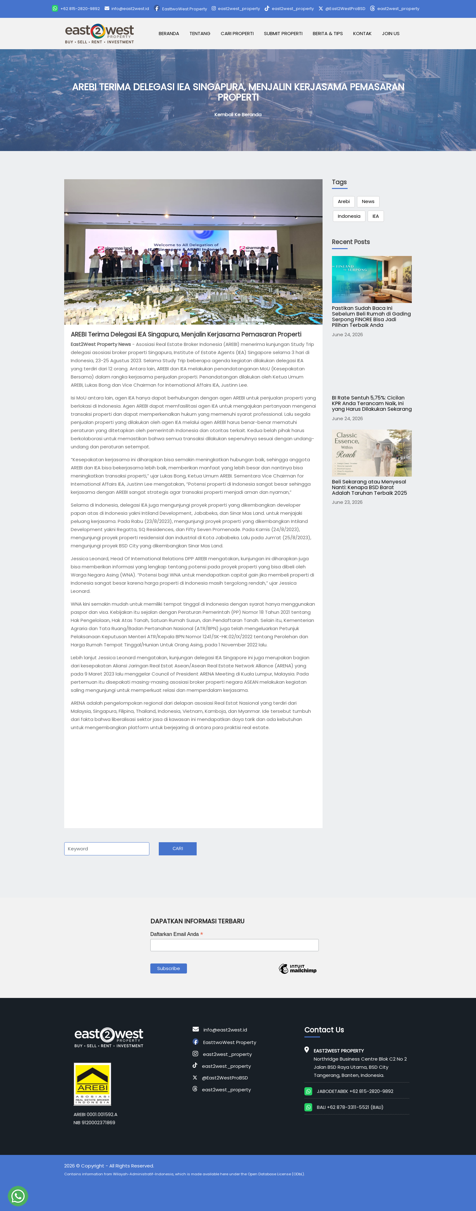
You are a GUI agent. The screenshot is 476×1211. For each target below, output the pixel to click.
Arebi (344, 201)
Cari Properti (237, 33)
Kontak (362, 33)
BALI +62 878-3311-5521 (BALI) (350, 1107)
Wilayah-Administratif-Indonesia (143, 1174)
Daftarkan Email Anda (176, 934)
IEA (376, 216)
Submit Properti (283, 33)
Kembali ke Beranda (238, 114)
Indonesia (349, 216)
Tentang (199, 33)
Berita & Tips (328, 33)
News (368, 201)
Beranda (169, 33)
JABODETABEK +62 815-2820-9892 (355, 1091)
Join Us (391, 33)
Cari (178, 848)
